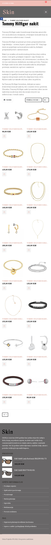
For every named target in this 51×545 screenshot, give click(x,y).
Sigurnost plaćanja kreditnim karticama (18, 522)
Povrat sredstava (10, 512)
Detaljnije (34, 448)
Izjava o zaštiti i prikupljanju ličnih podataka (20, 526)
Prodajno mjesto (10, 486)
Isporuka (7, 503)
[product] (13, 115)
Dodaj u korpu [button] (4, 136)
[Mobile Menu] (46, 12)
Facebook (1, 18)
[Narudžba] (33, 100)
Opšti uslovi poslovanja (12, 490)
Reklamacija (8, 507)
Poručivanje (8, 494)
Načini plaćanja (9, 499)
